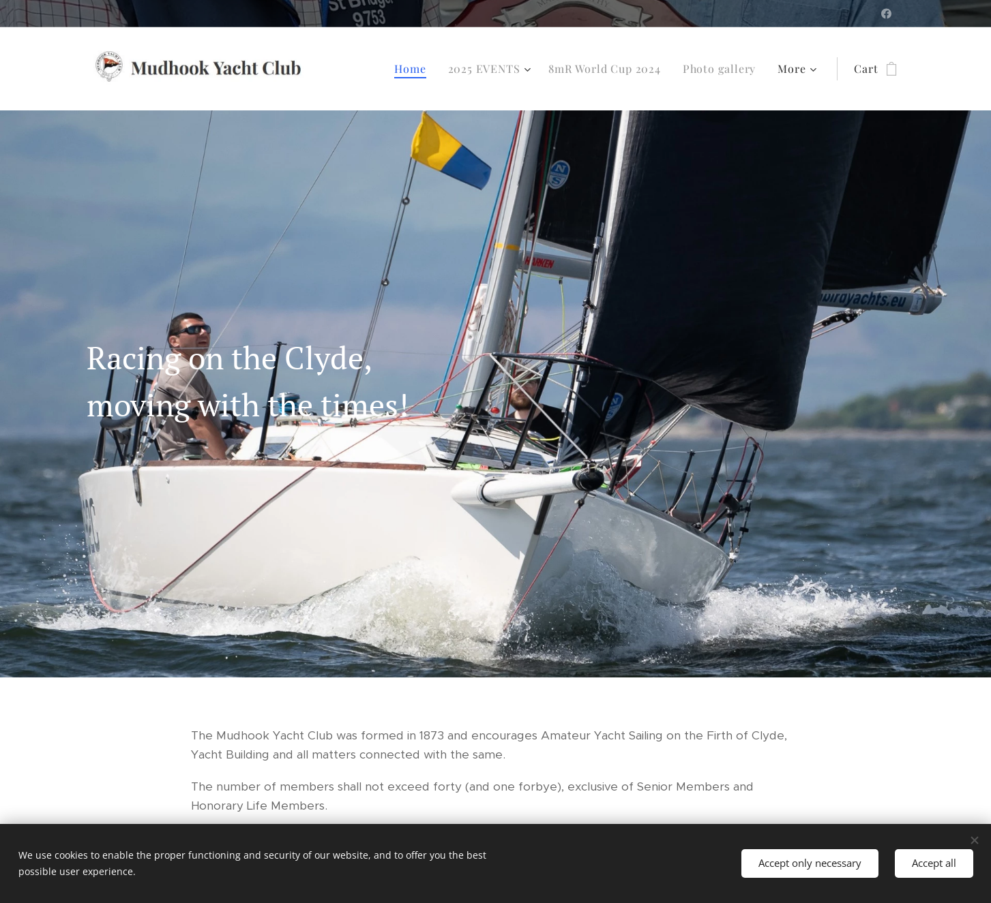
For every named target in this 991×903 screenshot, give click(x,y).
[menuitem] (414, 69)
